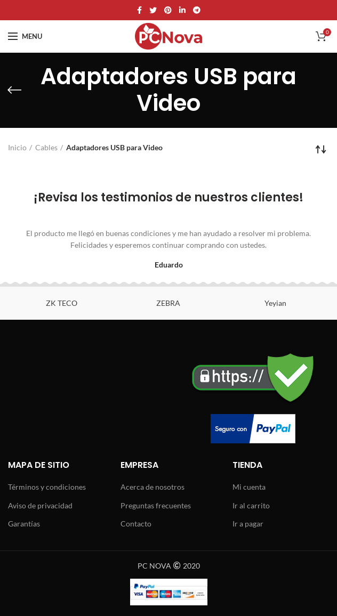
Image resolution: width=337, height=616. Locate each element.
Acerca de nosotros (152, 486)
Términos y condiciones (47, 486)
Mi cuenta (249, 486)
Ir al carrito (251, 505)
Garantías (24, 523)
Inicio (17, 147)
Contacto (136, 523)
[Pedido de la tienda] (321, 149)
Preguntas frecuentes (156, 505)
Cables (46, 147)
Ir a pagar (247, 523)
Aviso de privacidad (40, 505)
